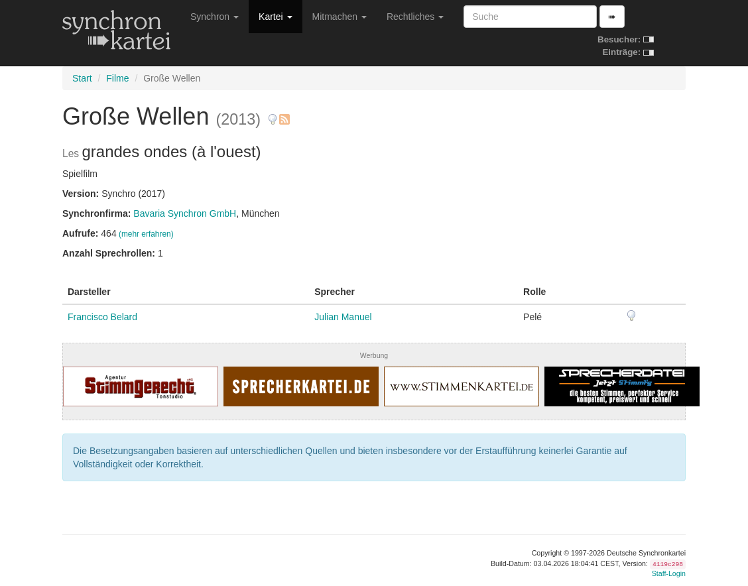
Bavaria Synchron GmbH (184, 213)
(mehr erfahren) (146, 234)
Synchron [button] (214, 16)
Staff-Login (669, 573)
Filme (117, 78)
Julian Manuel (342, 317)
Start (82, 78)
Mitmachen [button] (339, 16)
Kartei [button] (275, 16)
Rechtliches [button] (415, 16)
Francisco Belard (102, 317)
